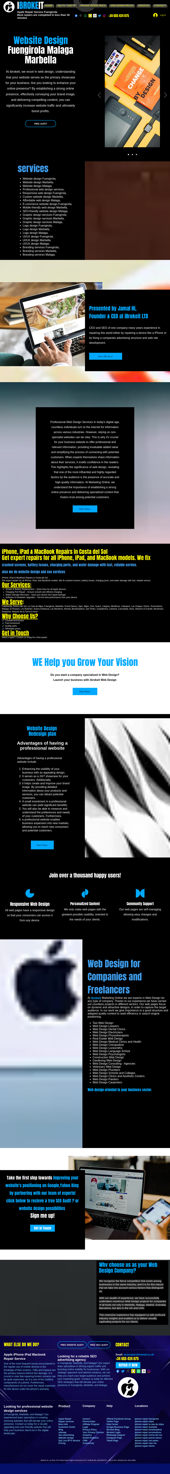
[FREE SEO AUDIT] (99, 1344)
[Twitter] (99, 15)
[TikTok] (81, 15)
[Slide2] (132, 154)
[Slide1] (128, 154)
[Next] (165, 95)
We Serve (12, 602)
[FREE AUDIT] (40, 123)
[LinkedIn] (109, 1140)
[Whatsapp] (85, 15)
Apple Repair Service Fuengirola (37, 11)
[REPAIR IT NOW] (128, 1365)
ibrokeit (96, 997)
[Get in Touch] (42, 1228)
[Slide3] (136, 154)
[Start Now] (85, 508)
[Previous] (99, 95)
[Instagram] (104, 15)
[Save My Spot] (105, 356)
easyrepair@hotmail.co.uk (139, 1354)
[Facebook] (76, 15)
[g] (95, 15)
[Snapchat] (90, 15)
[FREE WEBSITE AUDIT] (72, 1344)
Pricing (62, 1443)
